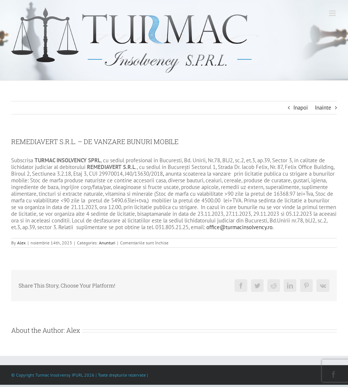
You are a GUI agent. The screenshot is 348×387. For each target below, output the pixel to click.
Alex (21, 242)
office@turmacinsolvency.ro (239, 227)
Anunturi (107, 242)
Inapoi (300, 107)
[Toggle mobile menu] (333, 13)
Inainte (323, 107)
